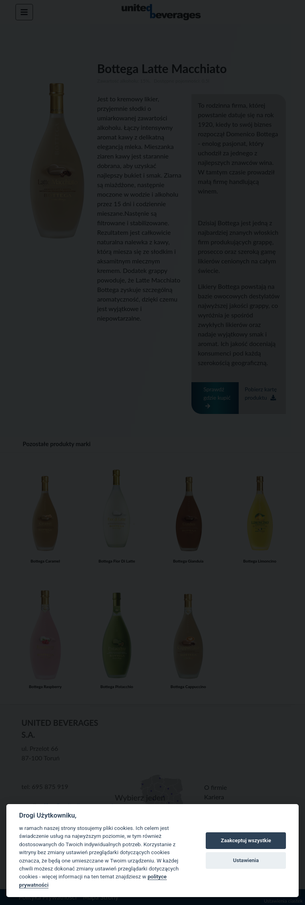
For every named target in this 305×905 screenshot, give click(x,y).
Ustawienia (246, 860)
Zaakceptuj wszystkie (246, 840)
